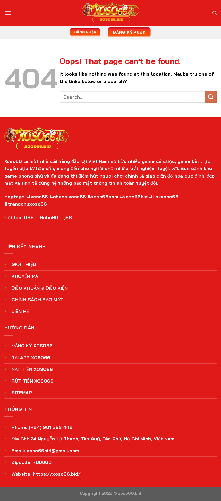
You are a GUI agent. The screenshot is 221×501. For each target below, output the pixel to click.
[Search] (214, 12)
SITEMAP (22, 392)
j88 (68, 217)
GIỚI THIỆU (24, 264)
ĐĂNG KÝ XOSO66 (32, 346)
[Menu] (7, 13)
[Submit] (211, 96)
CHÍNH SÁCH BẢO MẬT (37, 299)
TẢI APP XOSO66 (31, 357)
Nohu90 (49, 217)
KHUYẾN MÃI (25, 276)
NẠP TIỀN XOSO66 (32, 369)
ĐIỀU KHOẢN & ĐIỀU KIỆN (40, 288)
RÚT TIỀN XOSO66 (33, 381)
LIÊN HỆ (20, 311)
